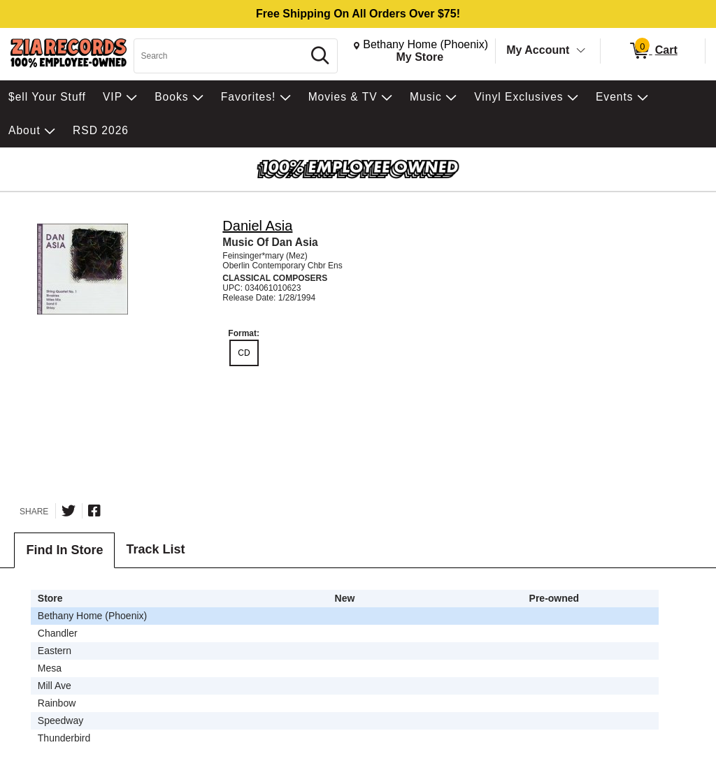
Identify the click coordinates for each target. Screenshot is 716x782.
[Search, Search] (220, 56)
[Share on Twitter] (69, 511)
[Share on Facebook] (94, 511)
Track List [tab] (155, 549)
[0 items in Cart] (653, 51)
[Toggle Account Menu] (581, 51)
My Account (537, 50)
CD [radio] (244, 353)
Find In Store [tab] (64, 550)
